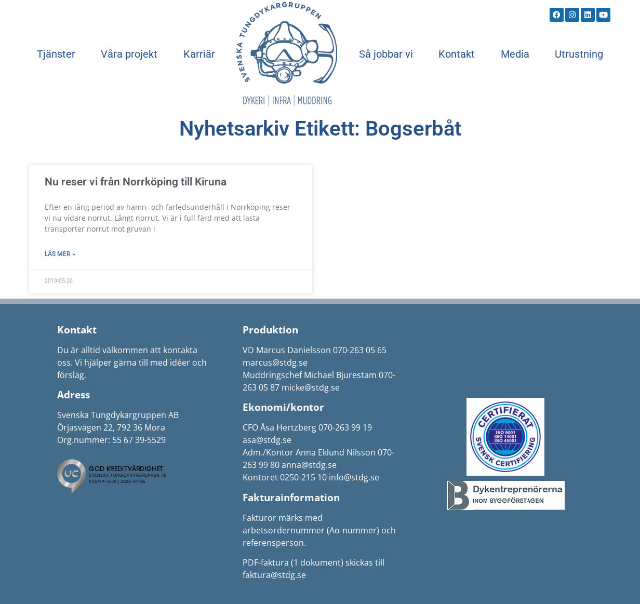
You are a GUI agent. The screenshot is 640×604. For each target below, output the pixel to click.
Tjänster (56, 54)
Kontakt (456, 54)
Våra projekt (129, 54)
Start (286, 54)
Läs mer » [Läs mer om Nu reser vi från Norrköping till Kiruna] (60, 254)
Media (515, 54)
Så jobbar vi (386, 54)
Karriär (199, 54)
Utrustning (579, 54)
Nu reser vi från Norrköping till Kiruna (135, 182)
